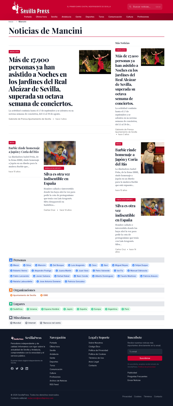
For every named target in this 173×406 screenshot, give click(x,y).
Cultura (129, 17)
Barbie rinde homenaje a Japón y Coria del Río (24, 150)
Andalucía (66, 17)
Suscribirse (145, 358)
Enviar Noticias (134, 380)
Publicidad (132, 372)
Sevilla (54, 17)
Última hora (41, 17)
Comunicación (115, 17)
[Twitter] (17, 368)
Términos (148, 396)
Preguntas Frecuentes (137, 376)
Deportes (90, 17)
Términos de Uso (96, 358)
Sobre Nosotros (96, 343)
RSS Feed (54, 384)
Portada (28, 17)
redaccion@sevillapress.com (40, 398)
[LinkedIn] (26, 368)
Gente (78, 17)
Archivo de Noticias (58, 380)
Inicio (11, 21)
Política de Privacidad (98, 350)
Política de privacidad (146, 367)
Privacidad (127, 396)
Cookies (138, 396)
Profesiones (143, 17)
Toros (101, 17)
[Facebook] (12, 368)
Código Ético (94, 346)
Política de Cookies (97, 354)
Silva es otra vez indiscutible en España (57, 178)
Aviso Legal (94, 362)
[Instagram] (22, 368)
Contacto (93, 365)
